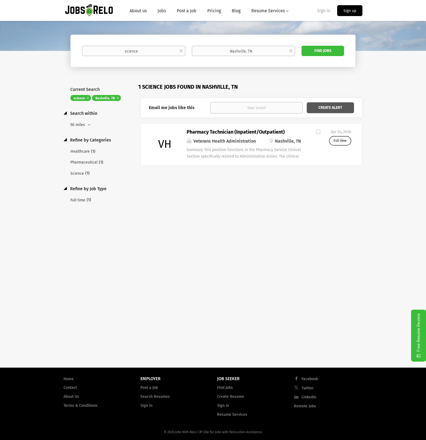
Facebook (310, 379)
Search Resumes (155, 396)
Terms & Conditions (81, 405)
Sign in (323, 10)
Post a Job (149, 387)
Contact (70, 387)
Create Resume (230, 396)
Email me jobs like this (172, 107)
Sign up (349, 10)
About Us (71, 396)
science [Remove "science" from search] (79, 98)
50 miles (78, 124)
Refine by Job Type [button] (87, 188)
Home (69, 379)
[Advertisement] (251, 209)
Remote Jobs (305, 406)
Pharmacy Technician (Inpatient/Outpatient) (236, 132)
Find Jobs (322, 50)
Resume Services (232, 414)
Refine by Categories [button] (90, 140)
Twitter (308, 388)
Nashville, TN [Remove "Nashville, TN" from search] (105, 98)
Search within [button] (83, 113)
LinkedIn (309, 397)
